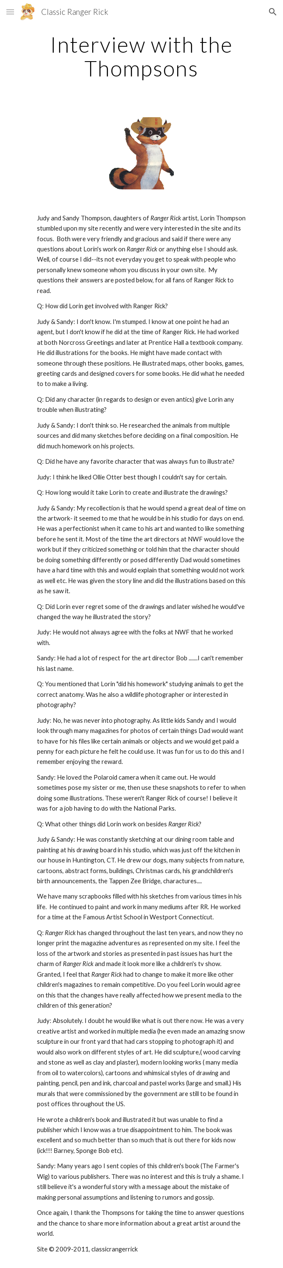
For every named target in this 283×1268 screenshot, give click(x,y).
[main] (141, 56)
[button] (10, 11)
